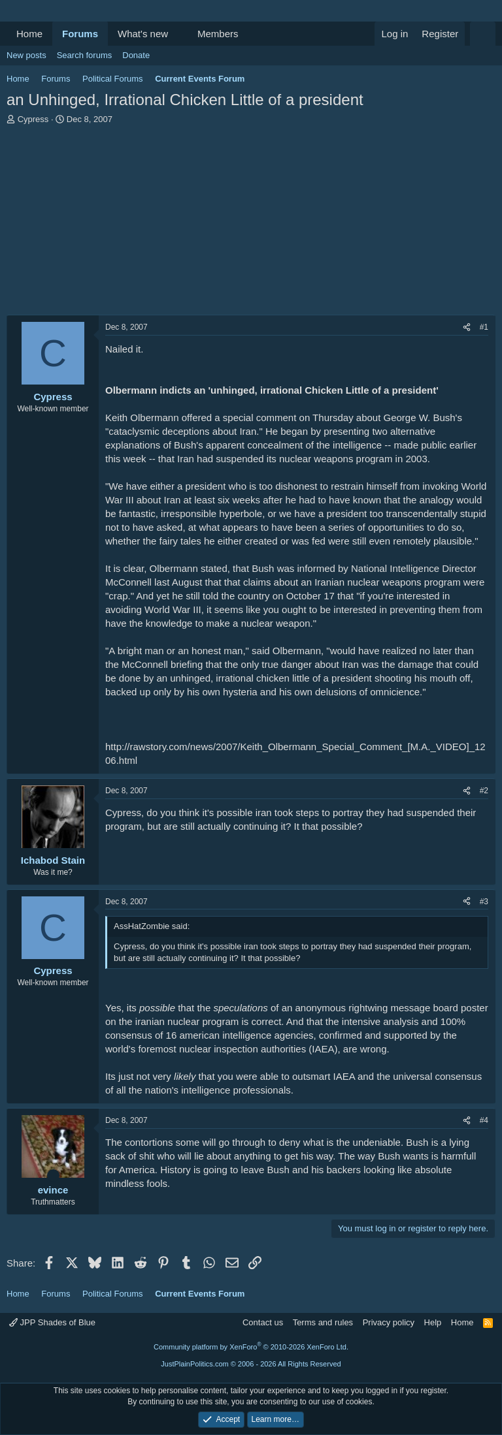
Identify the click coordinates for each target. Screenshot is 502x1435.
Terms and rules (323, 1322)
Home (29, 33)
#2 (484, 790)
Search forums (84, 55)
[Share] (466, 327)
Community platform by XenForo (251, 1347)
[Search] (482, 34)
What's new (143, 33)
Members (218, 33)
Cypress (33, 119)
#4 (484, 1120)
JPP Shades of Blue (52, 1322)
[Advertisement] (251, 223)
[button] (178, 34)
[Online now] (53, 1175)
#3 (484, 901)
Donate (136, 55)
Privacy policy (388, 1322)
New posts (26, 55)
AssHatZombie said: (152, 926)
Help (433, 1322)
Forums (80, 33)
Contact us (263, 1322)
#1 (484, 327)
